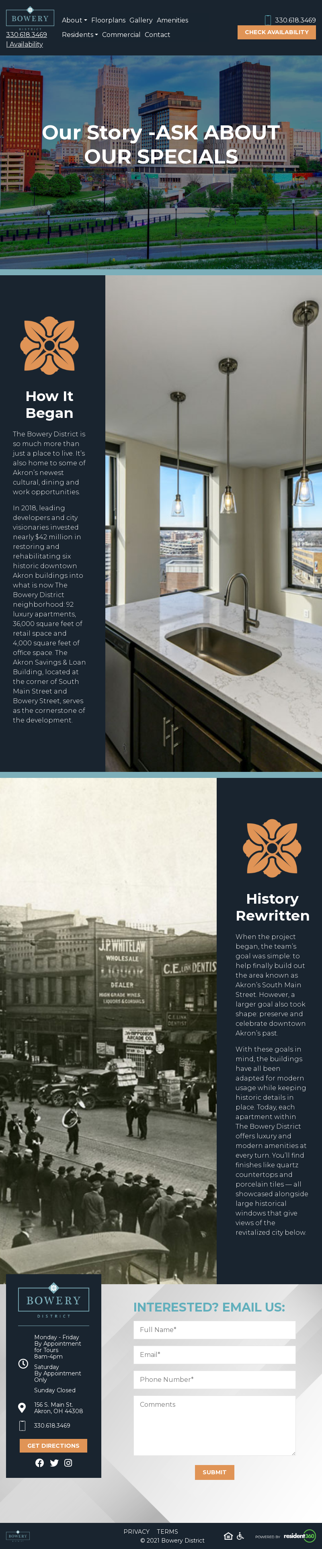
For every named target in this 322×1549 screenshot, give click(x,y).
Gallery (141, 20)
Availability (26, 44)
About (72, 20)
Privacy (136, 1531)
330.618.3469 (26, 35)
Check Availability (277, 32)
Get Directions (53, 1445)
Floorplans (108, 20)
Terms (167, 1531)
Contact (157, 35)
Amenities (172, 20)
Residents (77, 35)
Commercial (121, 35)
